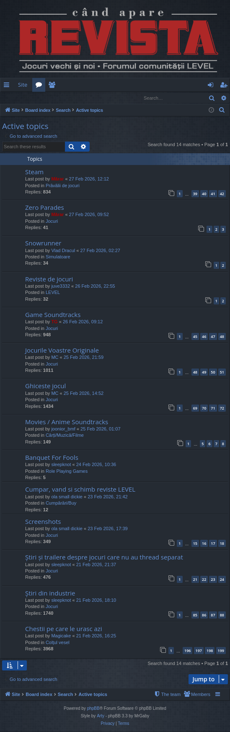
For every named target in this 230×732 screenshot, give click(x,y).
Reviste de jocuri (49, 279)
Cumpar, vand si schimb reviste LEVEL (80, 489)
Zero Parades (44, 208)
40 (204, 194)
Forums (40, 86)
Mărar (57, 179)
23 (213, 580)
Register (41, 97)
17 (213, 543)
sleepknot (61, 464)
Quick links (8, 86)
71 (213, 408)
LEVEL (53, 292)
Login (14, 97)
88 (222, 615)
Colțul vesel (58, 642)
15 (195, 543)
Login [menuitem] (212, 86)
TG (54, 322)
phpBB (93, 708)
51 (222, 372)
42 (222, 194)
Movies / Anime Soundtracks (66, 422)
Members (53, 86)
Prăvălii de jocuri (63, 185)
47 (213, 337)
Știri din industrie (50, 593)
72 (222, 408)
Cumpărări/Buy (61, 503)
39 (195, 194)
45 (195, 337)
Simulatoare (58, 257)
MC (54, 357)
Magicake (61, 636)
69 (195, 408)
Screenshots (43, 522)
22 (204, 580)
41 (213, 194)
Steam (34, 172)
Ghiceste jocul (45, 386)
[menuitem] (129, 85)
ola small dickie (67, 497)
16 (204, 543)
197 (199, 651)
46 (204, 337)
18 (222, 543)
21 (195, 580)
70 (204, 408)
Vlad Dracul (63, 250)
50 (213, 372)
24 (222, 580)
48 (222, 337)
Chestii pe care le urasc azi (63, 629)
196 (187, 651)
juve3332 (60, 286)
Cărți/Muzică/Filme (65, 435)
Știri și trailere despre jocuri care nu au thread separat (104, 557)
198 (210, 651)
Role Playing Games (67, 471)
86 (204, 615)
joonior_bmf (63, 429)
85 (195, 615)
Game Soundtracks (52, 315)
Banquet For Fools (51, 458)
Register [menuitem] (225, 86)
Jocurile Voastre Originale (62, 350)
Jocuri (52, 221)
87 (213, 615)
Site (22, 84)
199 (221, 651)
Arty (100, 716)
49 (204, 372)
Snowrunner (43, 243)
